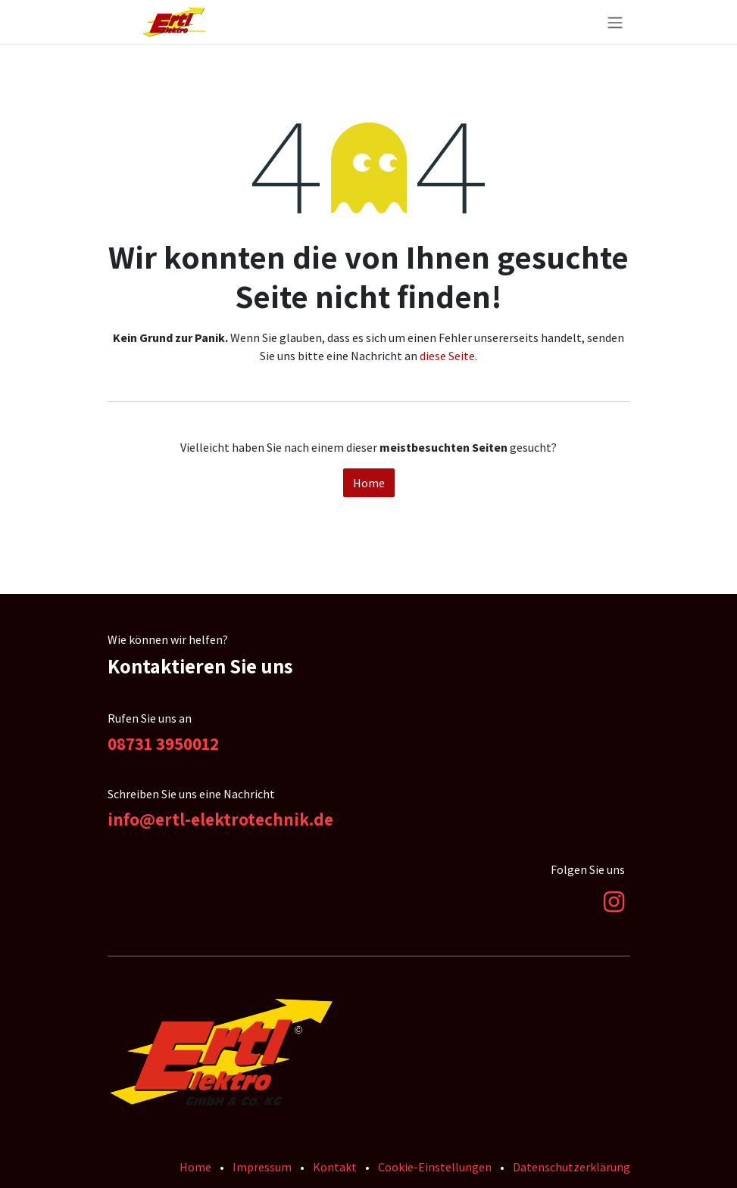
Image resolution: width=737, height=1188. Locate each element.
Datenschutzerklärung (571, 1166)
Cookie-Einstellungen (435, 1166)
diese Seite (447, 355)
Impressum (262, 1166)
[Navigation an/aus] (615, 22)
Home (369, 482)
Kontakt (335, 1166)
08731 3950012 (163, 743)
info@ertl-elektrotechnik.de (220, 819)
